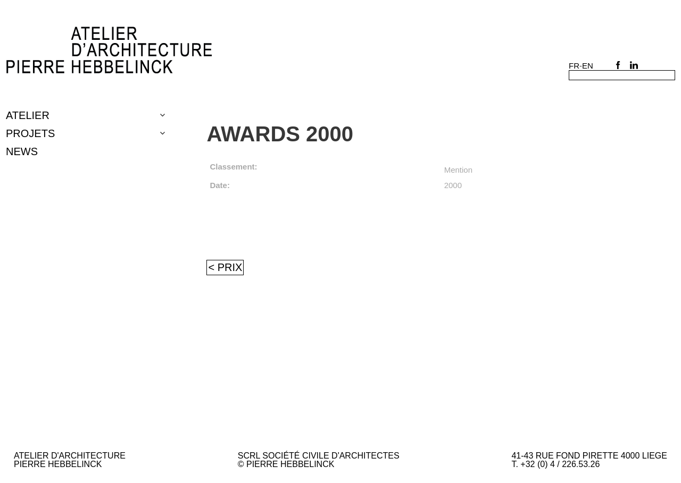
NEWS (22, 151)
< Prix (225, 267)
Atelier (27, 115)
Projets (30, 133)
